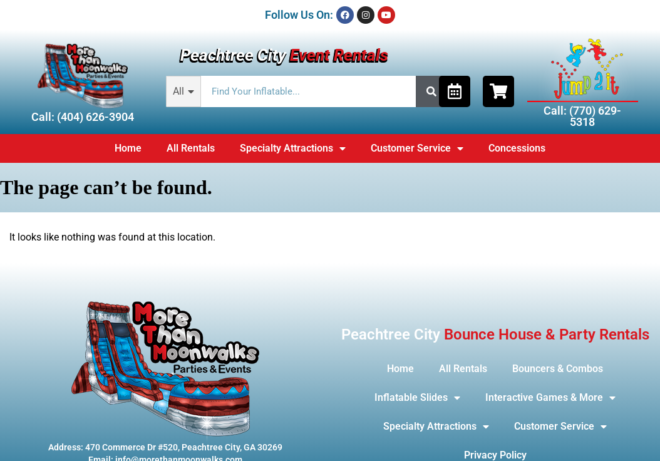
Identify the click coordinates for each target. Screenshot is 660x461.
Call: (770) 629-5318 (582, 116)
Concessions (516, 148)
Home (128, 148)
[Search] (431, 91)
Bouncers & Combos (557, 369)
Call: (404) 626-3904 (82, 116)
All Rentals (191, 148)
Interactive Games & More (550, 397)
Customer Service (417, 148)
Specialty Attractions (293, 148)
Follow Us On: (299, 14)
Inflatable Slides (417, 397)
